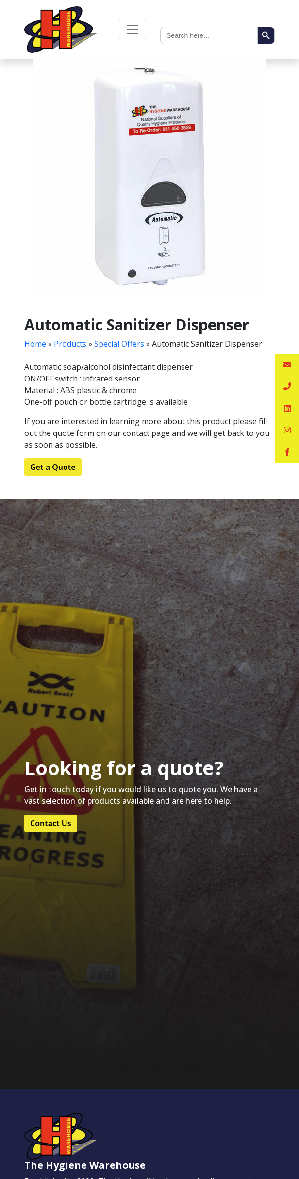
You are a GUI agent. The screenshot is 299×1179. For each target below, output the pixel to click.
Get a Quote (53, 467)
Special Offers (119, 343)
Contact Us (50, 823)
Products (70, 343)
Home (35, 343)
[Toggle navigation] (132, 29)
